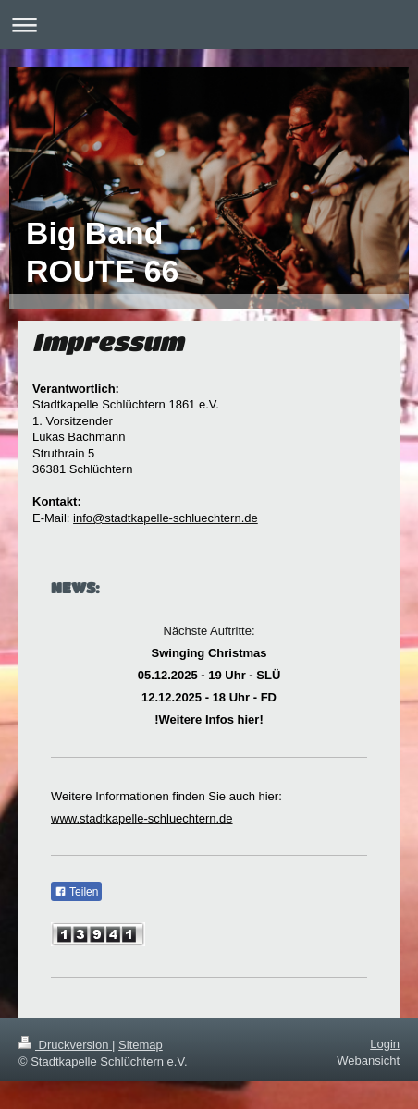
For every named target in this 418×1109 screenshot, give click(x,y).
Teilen (76, 891)
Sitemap (140, 1045)
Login (385, 1044)
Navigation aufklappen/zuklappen (209, 24)
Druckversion (65, 1045)
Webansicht (368, 1060)
